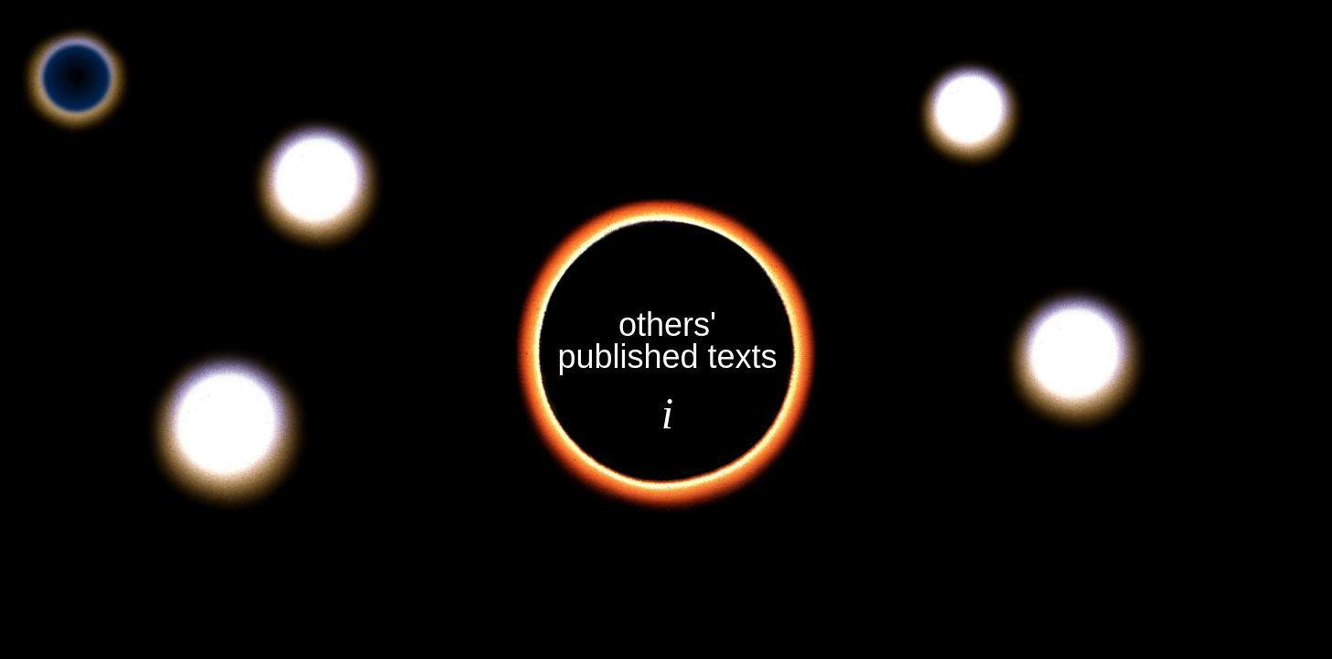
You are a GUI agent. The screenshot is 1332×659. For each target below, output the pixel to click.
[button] (226, 428)
